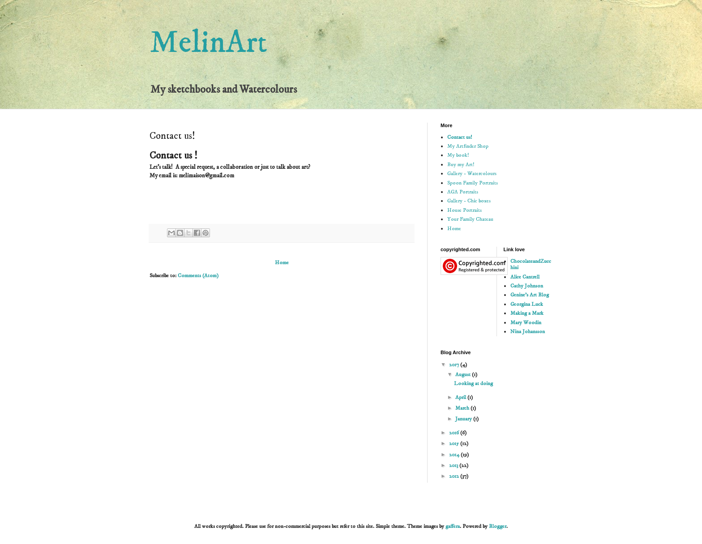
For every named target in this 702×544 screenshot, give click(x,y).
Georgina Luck (526, 304)
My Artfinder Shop (467, 146)
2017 (454, 364)
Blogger (497, 526)
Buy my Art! (460, 164)
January (464, 418)
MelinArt (208, 43)
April (461, 397)
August (463, 374)
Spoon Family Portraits (472, 183)
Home (282, 262)
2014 (455, 454)
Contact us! (459, 137)
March (463, 408)
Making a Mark (527, 313)
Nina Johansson (527, 331)
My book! (458, 155)
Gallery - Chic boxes (469, 200)
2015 (454, 443)
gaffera (452, 526)
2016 (454, 432)
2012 (454, 476)
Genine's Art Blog (529, 294)
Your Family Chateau (470, 219)
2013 (454, 465)
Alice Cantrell (524, 277)
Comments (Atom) (198, 275)
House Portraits (464, 210)
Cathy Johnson (526, 286)
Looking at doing (473, 383)
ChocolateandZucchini (530, 264)
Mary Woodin (525, 322)
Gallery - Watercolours (472, 173)
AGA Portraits (462, 191)
